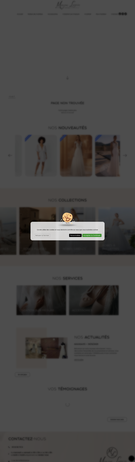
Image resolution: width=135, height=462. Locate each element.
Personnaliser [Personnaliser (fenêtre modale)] (75, 235)
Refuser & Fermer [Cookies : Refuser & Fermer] (42, 235)
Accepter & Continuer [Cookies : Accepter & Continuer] (92, 235)
